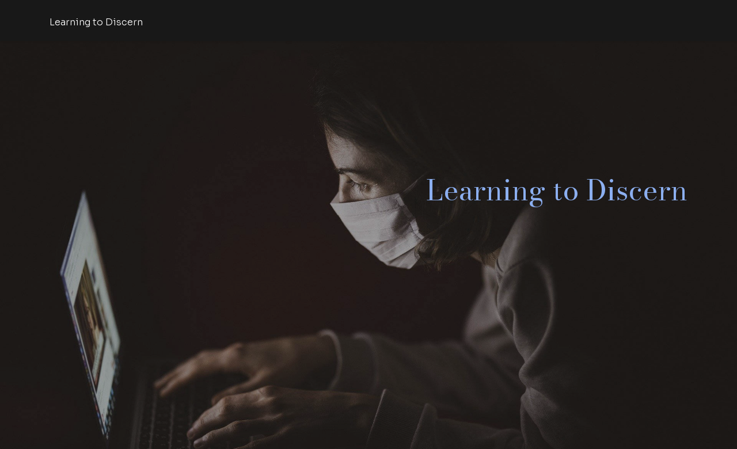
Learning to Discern (96, 22)
